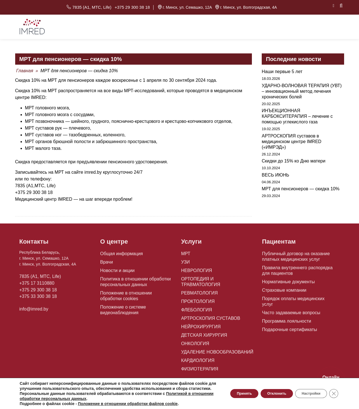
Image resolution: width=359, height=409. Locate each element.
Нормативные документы (285, 280)
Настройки (307, 391)
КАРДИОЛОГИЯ (195, 353)
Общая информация (118, 252)
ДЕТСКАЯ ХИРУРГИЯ (201, 328)
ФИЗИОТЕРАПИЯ (197, 362)
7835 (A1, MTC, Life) (94, 5)
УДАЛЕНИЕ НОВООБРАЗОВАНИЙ (212, 345)
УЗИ (185, 261)
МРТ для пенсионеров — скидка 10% (300, 185)
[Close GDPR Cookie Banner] (333, 391)
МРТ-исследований (144, 87)
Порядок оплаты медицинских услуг (295, 297)
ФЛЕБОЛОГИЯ (194, 303)
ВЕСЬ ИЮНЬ (275, 171)
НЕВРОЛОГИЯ (194, 269)
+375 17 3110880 (34, 280)
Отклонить (266, 391)
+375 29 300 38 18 (131, 5)
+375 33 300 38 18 (35, 292)
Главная (24, 67)
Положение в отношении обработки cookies (132, 295)
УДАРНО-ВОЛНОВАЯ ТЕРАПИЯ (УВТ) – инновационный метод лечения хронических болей (302, 88)
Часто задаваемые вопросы (287, 306)
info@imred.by (32, 304)
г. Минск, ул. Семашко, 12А (184, 5)
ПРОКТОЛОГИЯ (196, 294)
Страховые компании (281, 289)
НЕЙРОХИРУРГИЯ (198, 320)
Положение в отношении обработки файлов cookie (128, 403)
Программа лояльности (283, 314)
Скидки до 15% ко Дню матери (293, 157)
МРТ (185, 252)
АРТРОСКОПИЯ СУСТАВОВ (207, 311)
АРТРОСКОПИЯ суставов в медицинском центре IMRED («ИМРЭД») (291, 138)
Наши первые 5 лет (282, 68)
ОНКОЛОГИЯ (193, 337)
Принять (229, 391)
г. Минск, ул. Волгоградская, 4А (246, 5)
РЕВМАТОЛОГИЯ (197, 286)
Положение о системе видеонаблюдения (120, 309)
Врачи (105, 261)
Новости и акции (115, 269)
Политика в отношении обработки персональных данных (131, 280)
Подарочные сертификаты (286, 322)
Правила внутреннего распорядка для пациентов (297, 269)
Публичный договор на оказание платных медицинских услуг (291, 255)
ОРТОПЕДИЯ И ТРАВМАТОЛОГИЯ (213, 277)
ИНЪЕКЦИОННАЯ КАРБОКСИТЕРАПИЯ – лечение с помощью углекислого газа (297, 113)
